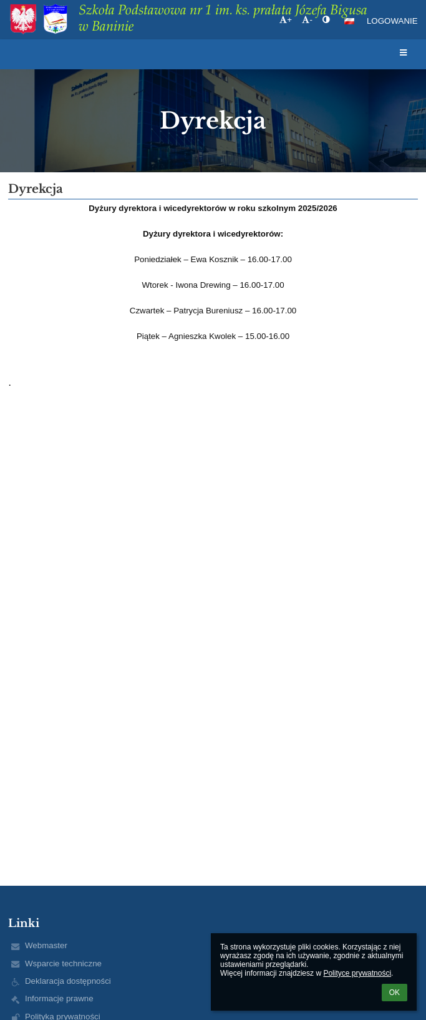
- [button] (307, 19)
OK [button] (394, 992)
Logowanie (392, 21)
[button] (349, 21)
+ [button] (285, 19)
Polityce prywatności (357, 973)
